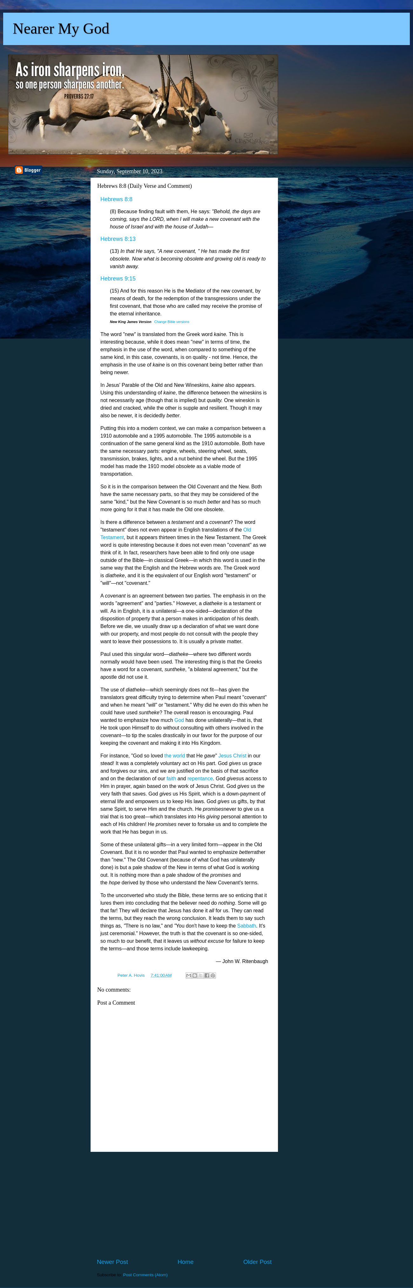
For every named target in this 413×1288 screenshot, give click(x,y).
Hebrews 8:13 (118, 239)
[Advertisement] (184, 1204)
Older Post (257, 1261)
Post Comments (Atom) (145, 1274)
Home (185, 1261)
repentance (200, 778)
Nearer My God (61, 28)
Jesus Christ (233, 755)
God (179, 720)
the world (174, 755)
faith (171, 778)
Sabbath (246, 925)
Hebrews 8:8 (116, 199)
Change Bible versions (171, 322)
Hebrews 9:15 (118, 278)
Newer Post (112, 1261)
